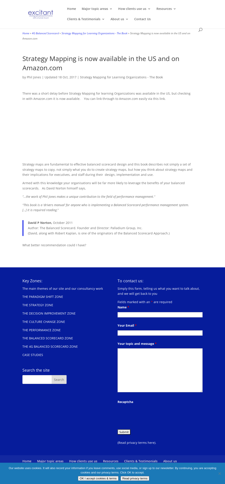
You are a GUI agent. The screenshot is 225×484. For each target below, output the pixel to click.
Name (123, 307)
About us (117, 19)
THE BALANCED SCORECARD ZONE (47, 338)
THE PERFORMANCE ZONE (41, 330)
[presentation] (151, 415)
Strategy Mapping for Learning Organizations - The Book (94, 33)
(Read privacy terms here (136, 443)
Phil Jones (34, 77)
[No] (219, 473)
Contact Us (142, 19)
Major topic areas (95, 9)
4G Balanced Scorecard (45, 33)
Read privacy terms (135, 478)
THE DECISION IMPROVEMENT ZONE (49, 313)
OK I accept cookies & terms (98, 478)
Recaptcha (125, 402)
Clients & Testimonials (83, 19)
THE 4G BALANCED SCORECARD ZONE (50, 346)
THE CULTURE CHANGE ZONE (43, 322)
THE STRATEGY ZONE (37, 305)
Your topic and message (137, 344)
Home (71, 9)
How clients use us (132, 9)
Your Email (127, 325)
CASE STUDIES (32, 355)
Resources (164, 9)
